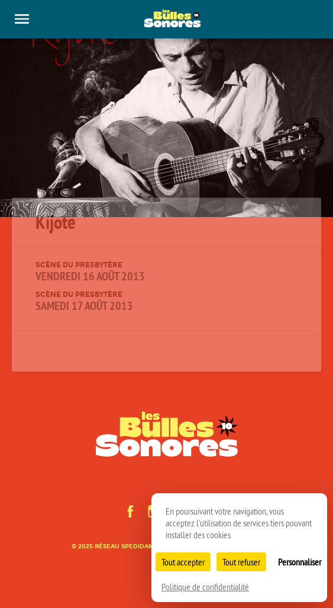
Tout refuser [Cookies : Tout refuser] (241, 562)
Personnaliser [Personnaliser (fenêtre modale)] (299, 562)
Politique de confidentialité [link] (205, 587)
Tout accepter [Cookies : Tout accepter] (183, 562)
